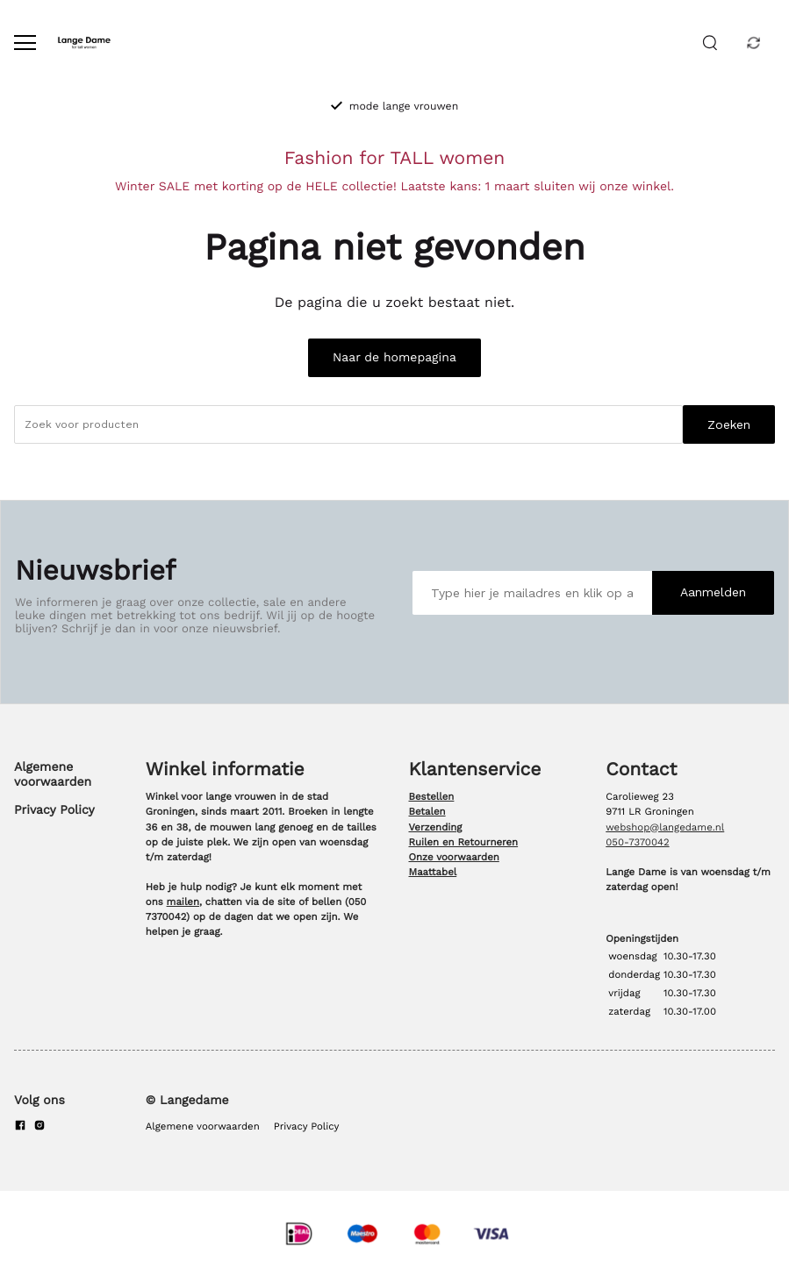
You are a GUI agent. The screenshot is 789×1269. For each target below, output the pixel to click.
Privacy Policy (54, 810)
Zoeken (728, 424)
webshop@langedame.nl (665, 827)
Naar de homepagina (394, 358)
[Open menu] (25, 42)
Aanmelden (713, 592)
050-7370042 (637, 842)
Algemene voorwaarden (52, 774)
